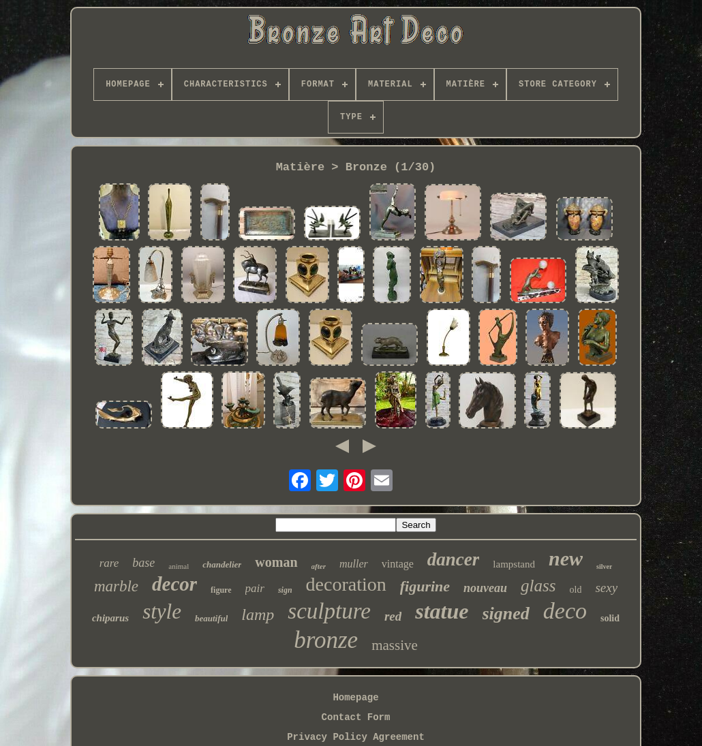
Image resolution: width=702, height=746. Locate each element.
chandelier (221, 564)
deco (565, 610)
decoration (346, 584)
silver (604, 566)
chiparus (110, 617)
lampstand (514, 564)
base (143, 563)
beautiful (211, 618)
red (392, 616)
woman (276, 562)
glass (538, 585)
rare (109, 563)
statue (441, 611)
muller (353, 564)
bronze (326, 640)
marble (116, 586)
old (576, 590)
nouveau (485, 588)
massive (394, 645)
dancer (453, 559)
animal (178, 566)
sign (285, 590)
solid (610, 618)
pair (254, 588)
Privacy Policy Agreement (356, 737)
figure (221, 590)
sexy (606, 587)
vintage (398, 564)
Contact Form (356, 717)
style (161, 611)
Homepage (355, 697)
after (318, 566)
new (566, 558)
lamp (257, 614)
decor (174, 584)
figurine (425, 586)
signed (506, 613)
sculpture (329, 611)
